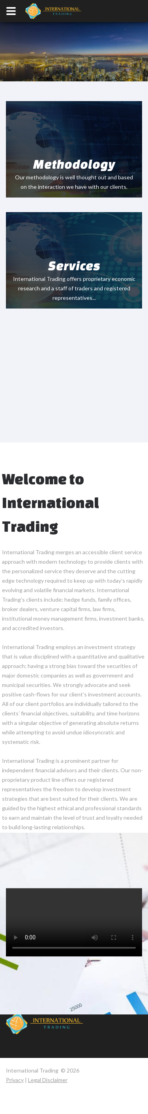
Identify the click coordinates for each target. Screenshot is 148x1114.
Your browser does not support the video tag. (74, 63)
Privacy (15, 1079)
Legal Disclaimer (47, 1079)
